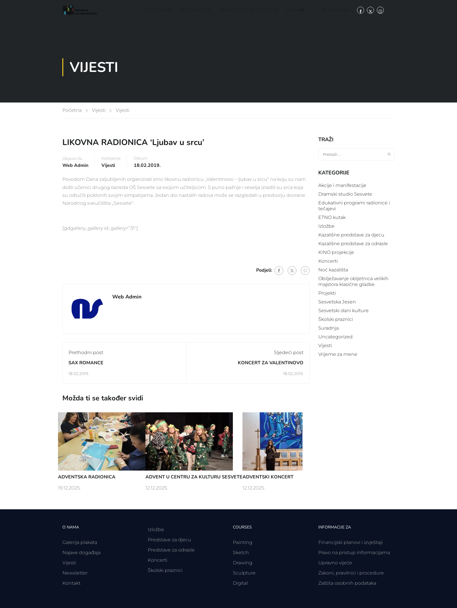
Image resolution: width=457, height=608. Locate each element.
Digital (240, 583)
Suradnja (328, 328)
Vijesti (99, 110)
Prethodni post (85, 352)
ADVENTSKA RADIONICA (86, 477)
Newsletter (75, 573)
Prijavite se (338, 10)
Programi (192, 10)
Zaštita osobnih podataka (347, 583)
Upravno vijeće (335, 562)
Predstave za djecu (169, 539)
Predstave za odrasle (171, 550)
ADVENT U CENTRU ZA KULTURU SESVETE (193, 477)
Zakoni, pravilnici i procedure (351, 573)
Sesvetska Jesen (337, 302)
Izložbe (326, 226)
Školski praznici (335, 319)
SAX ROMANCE (85, 363)
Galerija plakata (79, 542)
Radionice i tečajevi (245, 10)
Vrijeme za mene (337, 354)
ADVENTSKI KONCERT (267, 477)
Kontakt (71, 583)
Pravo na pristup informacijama (354, 552)
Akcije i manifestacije (342, 185)
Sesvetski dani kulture (343, 310)
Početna (154, 10)
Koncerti (328, 261)
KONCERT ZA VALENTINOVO (270, 363)
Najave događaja (81, 552)
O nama (295, 10)
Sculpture (244, 573)
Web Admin (75, 165)
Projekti (327, 293)
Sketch (241, 552)
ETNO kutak (332, 217)
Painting (242, 542)
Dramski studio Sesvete (345, 194)
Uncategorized (335, 337)
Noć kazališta (333, 270)
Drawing (242, 562)
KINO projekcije (336, 252)
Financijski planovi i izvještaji (350, 542)
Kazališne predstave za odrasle (353, 243)
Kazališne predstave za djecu (351, 235)
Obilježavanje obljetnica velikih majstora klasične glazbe (353, 281)
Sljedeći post (288, 352)
